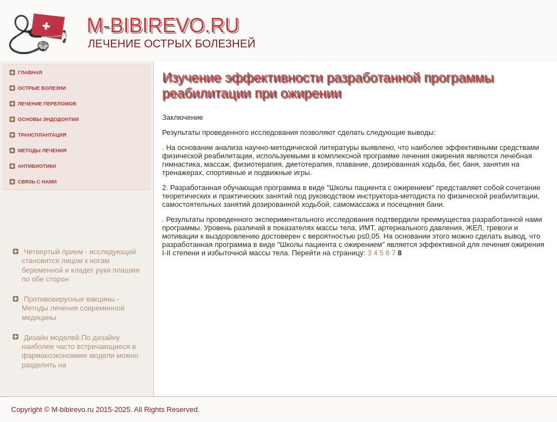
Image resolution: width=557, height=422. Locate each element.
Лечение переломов (47, 103)
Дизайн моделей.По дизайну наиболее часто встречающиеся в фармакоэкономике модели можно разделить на (80, 351)
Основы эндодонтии (48, 119)
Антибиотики (37, 166)
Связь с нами (37, 182)
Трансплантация (42, 135)
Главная (30, 72)
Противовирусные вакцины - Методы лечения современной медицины (73, 308)
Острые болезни (42, 88)
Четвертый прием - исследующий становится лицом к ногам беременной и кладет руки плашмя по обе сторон (81, 265)
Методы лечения (42, 150)
